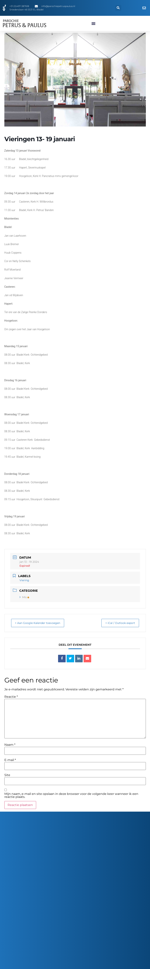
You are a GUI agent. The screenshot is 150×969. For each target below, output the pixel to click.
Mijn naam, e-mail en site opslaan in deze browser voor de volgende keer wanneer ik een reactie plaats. (71, 795)
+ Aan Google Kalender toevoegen (41, 623)
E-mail (10, 760)
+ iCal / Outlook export (118, 623)
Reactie (11, 696)
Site (7, 775)
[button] (118, 8)
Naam (9, 744)
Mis (24, 597)
